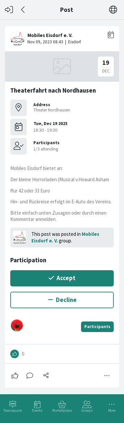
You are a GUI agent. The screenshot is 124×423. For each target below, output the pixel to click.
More (111, 410)
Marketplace (62, 410)
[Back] (23, 10)
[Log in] (9, 10)
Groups (87, 410)
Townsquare (12, 410)
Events (37, 410)
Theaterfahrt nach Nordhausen (53, 90)
